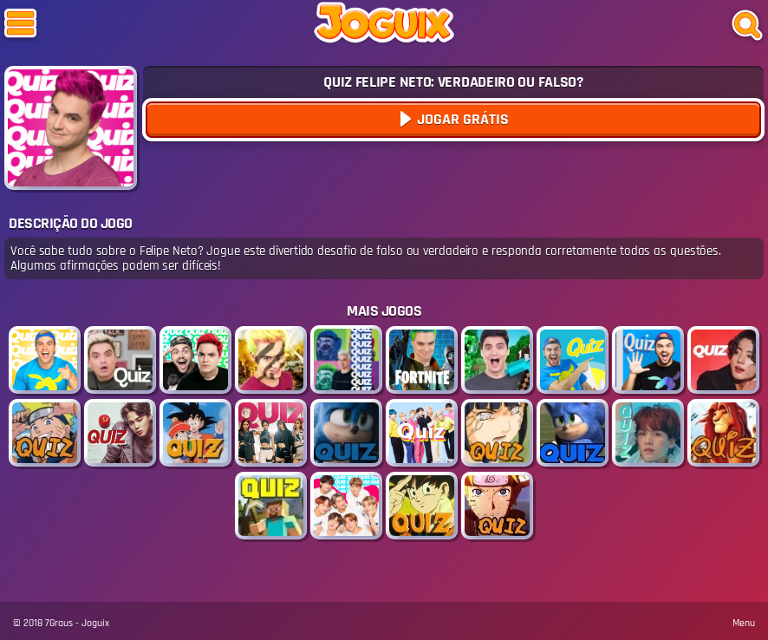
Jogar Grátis (461, 119)
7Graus (59, 623)
